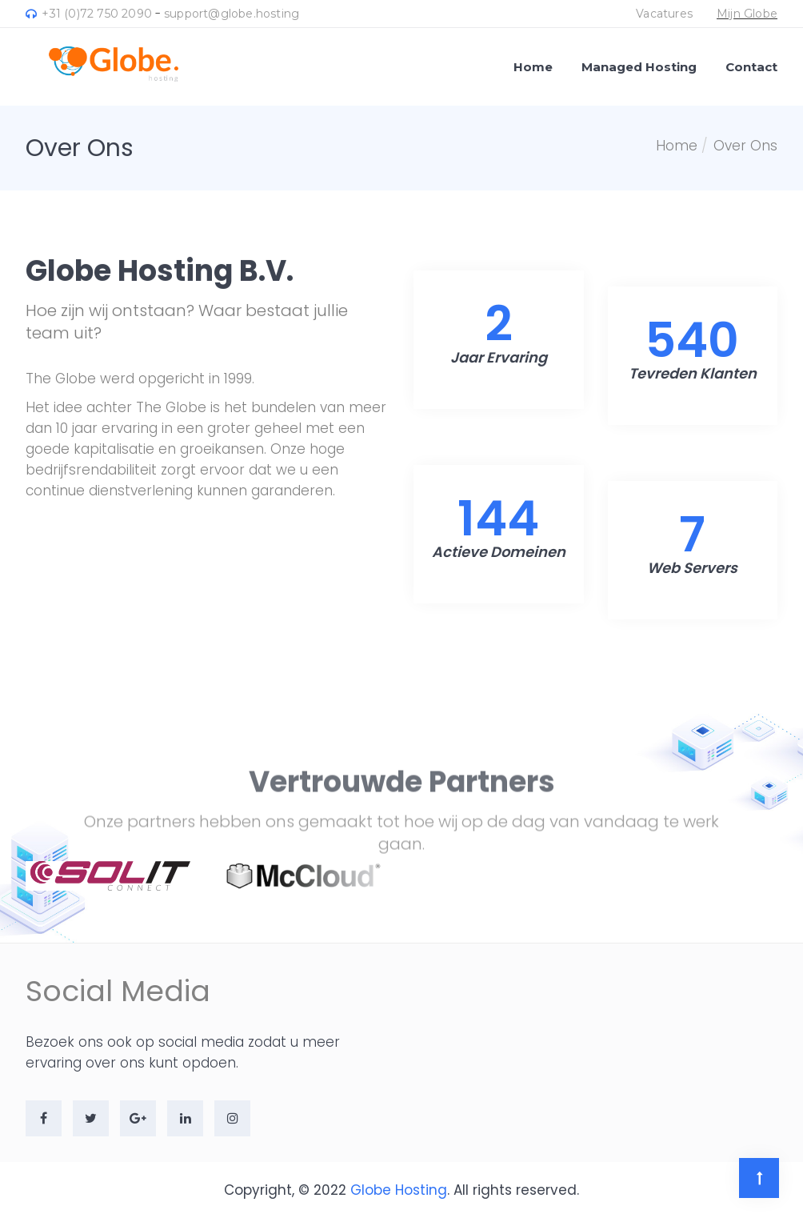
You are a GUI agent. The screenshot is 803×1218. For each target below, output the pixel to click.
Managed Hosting (639, 66)
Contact (751, 66)
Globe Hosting (398, 1190)
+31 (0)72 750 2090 (89, 13)
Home (533, 66)
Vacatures (664, 13)
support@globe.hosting (231, 13)
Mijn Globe (747, 13)
